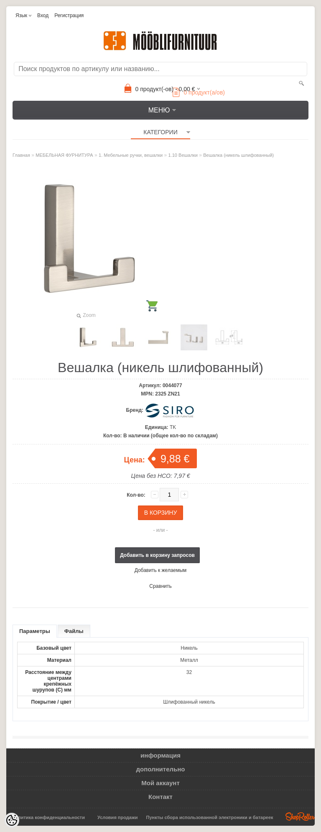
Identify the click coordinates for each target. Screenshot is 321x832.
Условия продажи (117, 817)
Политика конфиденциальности (48, 817)
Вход (42, 15)
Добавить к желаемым (161, 570)
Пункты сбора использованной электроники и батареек (209, 817)
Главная (21, 155)
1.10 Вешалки (183, 155)
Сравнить (160, 586)
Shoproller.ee (300, 816)
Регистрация (69, 15)
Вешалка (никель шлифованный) (238, 155)
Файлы (74, 631)
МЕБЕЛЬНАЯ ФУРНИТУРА (64, 155)
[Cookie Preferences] (11, 820)
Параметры (34, 631)
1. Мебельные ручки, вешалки (131, 155)
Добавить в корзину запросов (157, 555)
